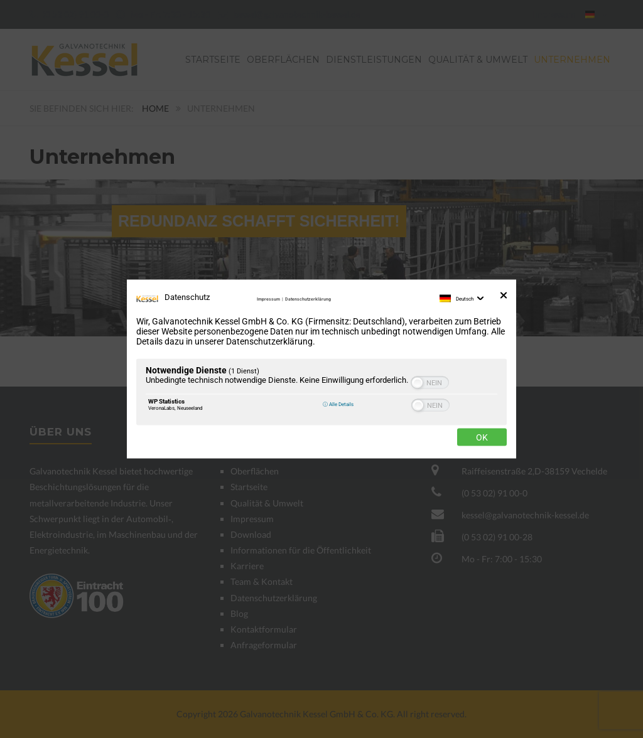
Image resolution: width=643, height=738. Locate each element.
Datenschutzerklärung (308, 299)
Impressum (268, 299)
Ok (482, 437)
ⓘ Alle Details (338, 404)
